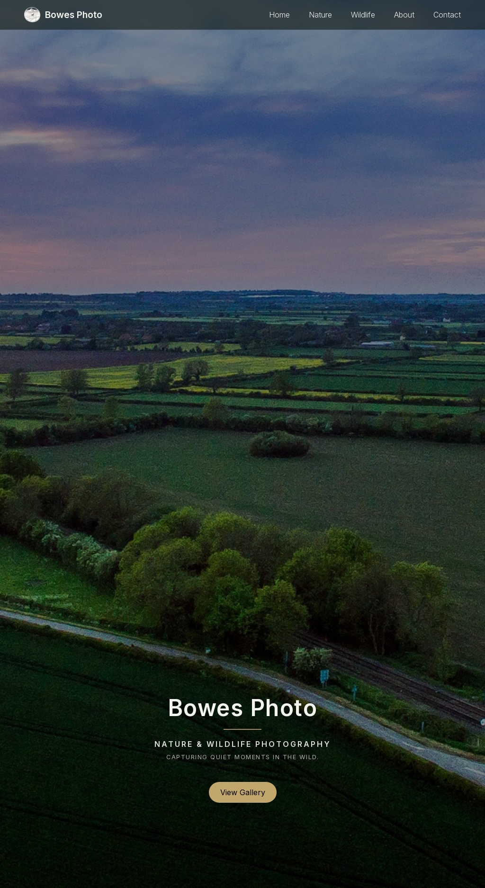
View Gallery (242, 792)
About (404, 14)
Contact (447, 14)
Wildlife (363, 14)
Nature (320, 14)
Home (279, 14)
